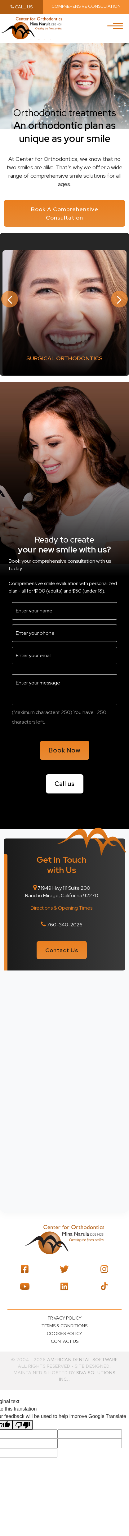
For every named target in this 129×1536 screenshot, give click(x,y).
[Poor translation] (23, 1425)
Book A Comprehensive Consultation (64, 213)
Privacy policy (65, 1318)
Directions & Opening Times (61, 908)
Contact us (64, 1341)
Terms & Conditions (64, 1326)
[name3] (64, 611)
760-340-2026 (64, 924)
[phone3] (64, 633)
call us (22, 7)
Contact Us (61, 950)
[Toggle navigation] (118, 29)
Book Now (65, 750)
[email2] (64, 655)
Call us (65, 784)
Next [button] (119, 299)
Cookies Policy (64, 1333)
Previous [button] (9, 299)
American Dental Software (82, 1359)
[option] (64, 312)
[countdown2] (101, 712)
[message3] (64, 689)
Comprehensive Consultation (86, 6)
